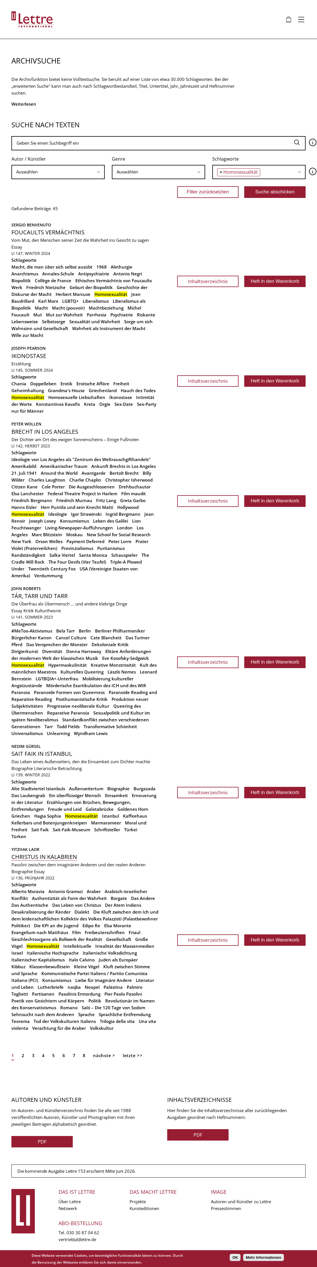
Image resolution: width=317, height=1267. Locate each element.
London (125, 528)
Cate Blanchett (106, 637)
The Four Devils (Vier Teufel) (77, 562)
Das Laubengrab (28, 795)
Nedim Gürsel (26, 746)
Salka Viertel (62, 555)
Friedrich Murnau (74, 500)
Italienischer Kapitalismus (38, 960)
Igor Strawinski (86, 514)
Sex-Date (123, 404)
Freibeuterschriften (105, 932)
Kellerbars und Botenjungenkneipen (49, 823)
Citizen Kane (24, 487)
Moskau (74, 534)
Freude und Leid (65, 809)
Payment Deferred (85, 541)
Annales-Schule (58, 274)
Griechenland (103, 390)
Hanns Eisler (24, 507)
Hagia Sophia (47, 816)
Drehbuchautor (135, 487)
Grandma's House (66, 390)
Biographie (22, 768)
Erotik (66, 383)
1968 (101, 267)
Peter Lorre (120, 541)
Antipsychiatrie (93, 274)
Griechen (20, 816)
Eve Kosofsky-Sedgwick (125, 658)
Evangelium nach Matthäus (39, 932)
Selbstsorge (53, 321)
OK (235, 1257)
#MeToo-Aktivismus (31, 631)
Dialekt (81, 912)
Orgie (104, 404)
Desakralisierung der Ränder (40, 912)
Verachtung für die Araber (59, 1028)
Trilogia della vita (117, 1021)
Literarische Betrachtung (58, 768)
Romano (69, 1007)
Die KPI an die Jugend (56, 925)
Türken (18, 836)
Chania (18, 383)
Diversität (52, 651)
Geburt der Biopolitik (91, 287)
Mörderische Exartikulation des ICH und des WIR (96, 685)
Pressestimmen (226, 1208)
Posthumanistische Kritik (82, 699)
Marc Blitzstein (47, 534)
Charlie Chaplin (85, 480)
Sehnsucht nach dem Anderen (42, 1014)
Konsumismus (74, 521)
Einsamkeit (116, 795)
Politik (94, 1001)
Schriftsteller (107, 829)
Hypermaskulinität (67, 665)
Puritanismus (111, 548)
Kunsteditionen (144, 1208)
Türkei (130, 829)
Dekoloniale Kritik (110, 644)
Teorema (20, 1021)
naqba (74, 987)
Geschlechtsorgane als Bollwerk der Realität (56, 939)
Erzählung (21, 364)
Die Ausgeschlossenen (92, 487)
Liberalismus (96, 301)
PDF (42, 1141)
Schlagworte (225, 159)
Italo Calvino (82, 960)
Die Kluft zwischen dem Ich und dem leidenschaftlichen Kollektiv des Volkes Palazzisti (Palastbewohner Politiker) (84, 918)
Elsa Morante (117, 925)
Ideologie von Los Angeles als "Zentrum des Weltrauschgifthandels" (81, 459)
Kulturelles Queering (82, 672)
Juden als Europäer (118, 960)
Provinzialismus (77, 548)
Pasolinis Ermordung (79, 994)
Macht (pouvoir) (68, 308)
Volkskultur (102, 1028)
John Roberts (26, 588)
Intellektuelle (77, 946)
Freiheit (121, 383)
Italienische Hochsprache (53, 953)
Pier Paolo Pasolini (123, 994)
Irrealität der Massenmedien (124, 946)
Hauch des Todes (138, 390)
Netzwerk (67, 1208)
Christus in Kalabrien (44, 857)
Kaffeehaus (135, 816)
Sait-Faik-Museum (71, 829)
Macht (41, 308)
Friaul (134, 932)
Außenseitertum (86, 788)
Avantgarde (94, 473)
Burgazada (145, 788)
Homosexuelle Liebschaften (76, 397)
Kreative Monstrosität (113, 665)
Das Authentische (29, 905)
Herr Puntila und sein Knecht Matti (77, 507)
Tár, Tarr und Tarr (39, 596)
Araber (94, 891)
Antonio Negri (127, 274)
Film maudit (133, 493)
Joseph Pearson (28, 348)
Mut (37, 315)
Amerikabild (23, 466)
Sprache (86, 1014)
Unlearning (58, 733)
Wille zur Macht (27, 335)
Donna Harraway (83, 651)
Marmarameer (106, 823)
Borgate (119, 898)
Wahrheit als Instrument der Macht (109, 328)
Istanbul (110, 816)
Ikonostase (28, 356)
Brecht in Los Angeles (44, 431)
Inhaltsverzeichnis (208, 281)
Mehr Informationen (263, 1257)
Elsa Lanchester (27, 493)
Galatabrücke (100, 809)
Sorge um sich (138, 321)
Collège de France (53, 280)
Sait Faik (40, 829)
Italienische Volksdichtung (110, 953)
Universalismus (27, 733)
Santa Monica (93, 555)
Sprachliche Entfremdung (125, 1014)
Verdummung (48, 575)
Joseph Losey (42, 521)
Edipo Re (91, 925)
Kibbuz (18, 966)
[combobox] (58, 172)
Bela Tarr (65, 631)
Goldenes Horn (133, 809)
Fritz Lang (106, 500)
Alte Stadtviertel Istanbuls (38, 788)
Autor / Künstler (28, 159)
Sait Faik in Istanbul (41, 754)
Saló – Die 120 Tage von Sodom (113, 1007)
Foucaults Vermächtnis (47, 232)
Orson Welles (48, 541)
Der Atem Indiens (123, 905)
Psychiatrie (121, 315)
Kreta (89, 404)
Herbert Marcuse (73, 294)
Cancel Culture (71, 637)
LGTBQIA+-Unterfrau (57, 678)
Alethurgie (121, 267)
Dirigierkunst (24, 651)
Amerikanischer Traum (63, 466)
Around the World (59, 473)
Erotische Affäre (92, 383)
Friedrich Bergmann (31, 500)
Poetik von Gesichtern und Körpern (47, 1001)
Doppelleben (43, 383)
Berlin (85, 631)
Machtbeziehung (106, 308)
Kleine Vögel (86, 966)
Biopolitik (21, 280)
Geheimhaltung (27, 390)
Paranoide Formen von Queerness (69, 692)
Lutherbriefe (51, 987)
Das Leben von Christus (76, 905)
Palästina (113, 987)
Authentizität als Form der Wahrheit (69, 898)
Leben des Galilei (110, 521)
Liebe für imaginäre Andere (103, 980)
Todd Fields (68, 726)
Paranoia (20, 692)
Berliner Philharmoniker (120, 631)
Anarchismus (24, 274)
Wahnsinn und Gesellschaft (39, 328)
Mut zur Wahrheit (64, 315)
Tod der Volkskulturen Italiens (65, 1021)
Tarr (49, 726)
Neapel (92, 987)
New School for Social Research (119, 534)
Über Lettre (69, 1201)
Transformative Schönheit (110, 726)
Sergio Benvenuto (31, 225)
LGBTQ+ (70, 301)
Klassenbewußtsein (49, 966)
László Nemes (122, 672)
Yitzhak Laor (25, 849)
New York (21, 541)
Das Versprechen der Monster (57, 644)
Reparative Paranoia (68, 713)
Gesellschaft (118, 939)
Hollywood (128, 507)
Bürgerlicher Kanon (31, 637)
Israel (17, 953)
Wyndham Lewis (91, 733)
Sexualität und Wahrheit (94, 321)
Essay (16, 247)
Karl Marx (48, 301)
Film (76, 932)
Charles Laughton (47, 480)
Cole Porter (53, 487)
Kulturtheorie (48, 610)
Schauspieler (124, 555)
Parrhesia (96, 315)
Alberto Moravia (28, 891)
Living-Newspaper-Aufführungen (79, 528)
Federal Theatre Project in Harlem (82, 493)
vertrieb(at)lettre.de (77, 1239)
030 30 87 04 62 (82, 1232)
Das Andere (143, 898)
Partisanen (43, 994)
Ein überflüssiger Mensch (75, 795)
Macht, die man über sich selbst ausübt (51, 267)
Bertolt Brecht (124, 473)
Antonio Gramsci (66, 891)
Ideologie (57, 514)
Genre (118, 159)
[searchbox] (58, 171)
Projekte (138, 1201)
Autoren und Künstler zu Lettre (241, 1201)
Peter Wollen (26, 424)
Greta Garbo (133, 500)
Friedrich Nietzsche (46, 287)
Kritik (28, 610)
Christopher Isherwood (129, 480)
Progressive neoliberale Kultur (78, 706)
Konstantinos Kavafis (58, 404)
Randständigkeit (28, 555)
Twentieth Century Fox (52, 569)
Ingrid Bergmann (123, 514)
